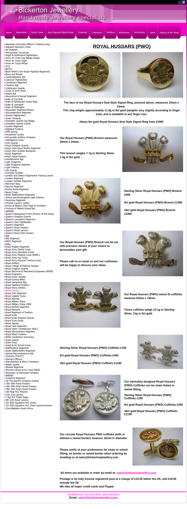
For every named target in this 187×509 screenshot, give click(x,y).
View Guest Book (110, 494)
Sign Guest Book (92, 494)
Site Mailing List (75, 494)
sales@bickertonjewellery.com (136, 472)
